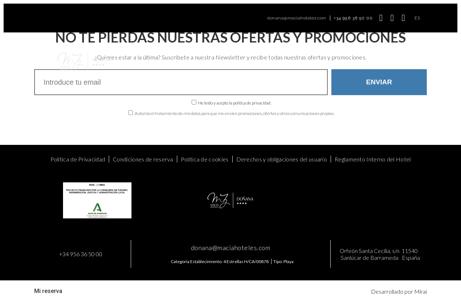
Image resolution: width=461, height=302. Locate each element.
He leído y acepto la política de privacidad (234, 103)
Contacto (320, 61)
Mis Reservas (355, 61)
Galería (292, 61)
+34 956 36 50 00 (353, 18)
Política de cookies (205, 159)
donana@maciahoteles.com (296, 18)
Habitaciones (160, 61)
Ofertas (194, 61)
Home (129, 61)
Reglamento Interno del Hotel (373, 159)
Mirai (420, 291)
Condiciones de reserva (143, 159)
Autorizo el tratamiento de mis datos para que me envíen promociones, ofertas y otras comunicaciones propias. (234, 113)
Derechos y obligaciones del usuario (281, 159)
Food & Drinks (259, 61)
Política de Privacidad (78, 159)
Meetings (222, 61)
